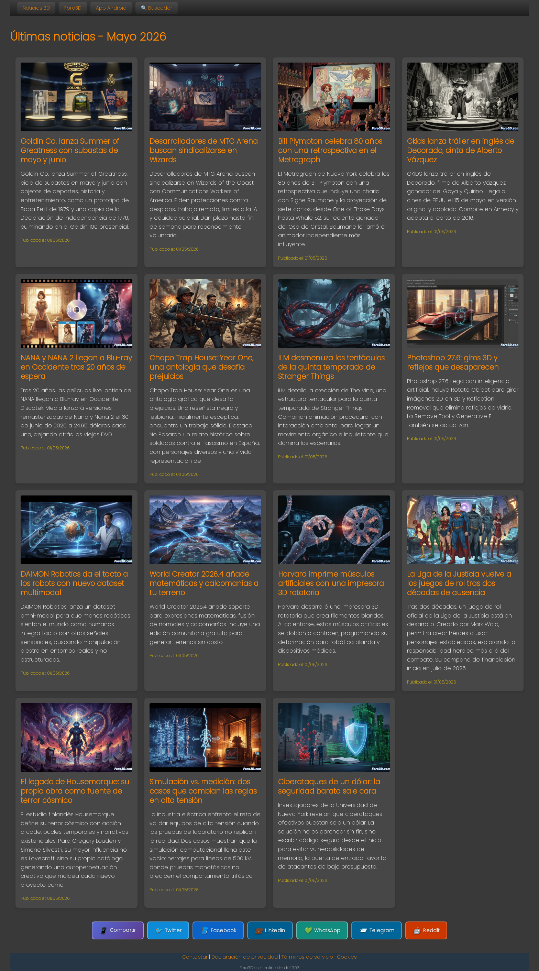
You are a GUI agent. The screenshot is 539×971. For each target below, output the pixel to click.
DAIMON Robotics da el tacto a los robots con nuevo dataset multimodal (74, 583)
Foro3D (72, 7)
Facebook (218, 931)
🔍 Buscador (156, 7)
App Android (111, 7)
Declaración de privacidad (244, 956)
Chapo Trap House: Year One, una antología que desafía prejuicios (201, 367)
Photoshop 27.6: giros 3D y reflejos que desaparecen (453, 362)
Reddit (426, 931)
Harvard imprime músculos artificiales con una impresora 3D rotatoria (331, 583)
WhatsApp (322, 931)
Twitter (168, 931)
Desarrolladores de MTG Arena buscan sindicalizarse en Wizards (204, 150)
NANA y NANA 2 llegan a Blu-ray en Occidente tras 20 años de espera (76, 367)
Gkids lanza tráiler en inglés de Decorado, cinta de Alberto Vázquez (460, 150)
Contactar (195, 956)
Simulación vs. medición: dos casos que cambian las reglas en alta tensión (203, 791)
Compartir (117, 930)
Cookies (347, 956)
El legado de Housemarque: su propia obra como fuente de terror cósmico (75, 791)
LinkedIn (270, 931)
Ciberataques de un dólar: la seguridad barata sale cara (329, 786)
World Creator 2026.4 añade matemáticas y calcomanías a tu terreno (204, 583)
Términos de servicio (307, 956)
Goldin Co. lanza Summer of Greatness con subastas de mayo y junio (70, 150)
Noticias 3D (36, 7)
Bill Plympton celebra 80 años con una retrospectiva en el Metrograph (330, 150)
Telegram (376, 931)
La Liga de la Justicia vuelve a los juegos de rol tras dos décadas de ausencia (459, 583)
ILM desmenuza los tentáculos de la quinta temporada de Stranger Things (331, 367)
